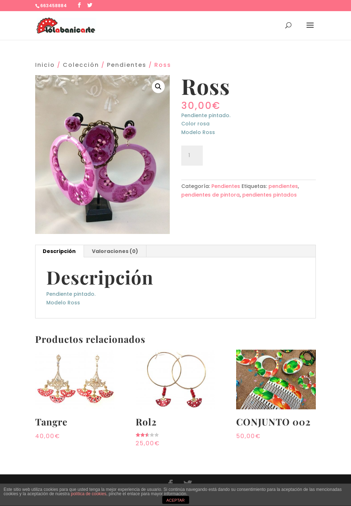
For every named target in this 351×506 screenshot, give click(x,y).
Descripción (59, 251)
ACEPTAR (175, 500)
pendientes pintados (269, 194)
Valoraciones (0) (115, 251)
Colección (81, 65)
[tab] (59, 251)
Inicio (45, 65)
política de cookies (88, 493)
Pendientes (126, 65)
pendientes (283, 186)
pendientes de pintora (210, 194)
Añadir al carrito (247, 155)
